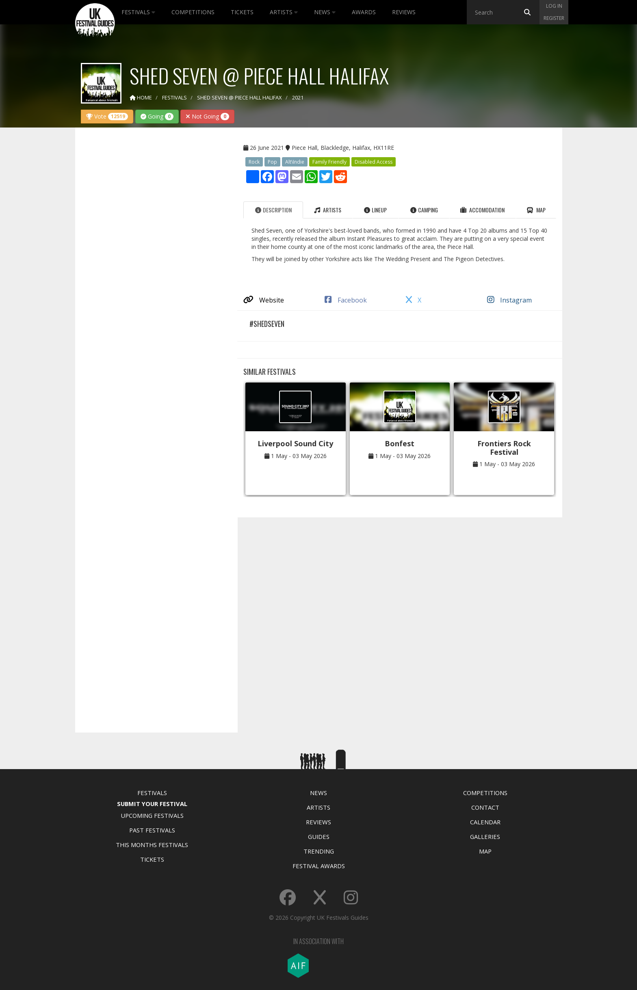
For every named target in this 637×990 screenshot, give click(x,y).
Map (485, 851)
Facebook (346, 300)
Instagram (509, 300)
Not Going (207, 116)
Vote (107, 116)
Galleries (485, 836)
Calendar (485, 822)
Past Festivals (152, 830)
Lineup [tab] (375, 209)
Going (157, 116)
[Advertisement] (150, 261)
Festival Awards (318, 866)
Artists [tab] (327, 209)
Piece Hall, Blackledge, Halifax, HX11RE (343, 147)
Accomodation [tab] (482, 209)
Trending (318, 851)
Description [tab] (273, 209)
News (325, 12)
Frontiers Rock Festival (504, 448)
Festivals (138, 12)
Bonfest (399, 443)
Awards (364, 12)
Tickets (242, 12)
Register (554, 18)
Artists (284, 12)
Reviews (404, 12)
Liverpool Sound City (295, 443)
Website (263, 300)
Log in (554, 5)
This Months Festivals (152, 845)
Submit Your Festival (152, 804)
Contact (485, 807)
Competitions (192, 12)
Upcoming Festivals (152, 815)
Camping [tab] (424, 209)
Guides (318, 836)
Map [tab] (536, 209)
